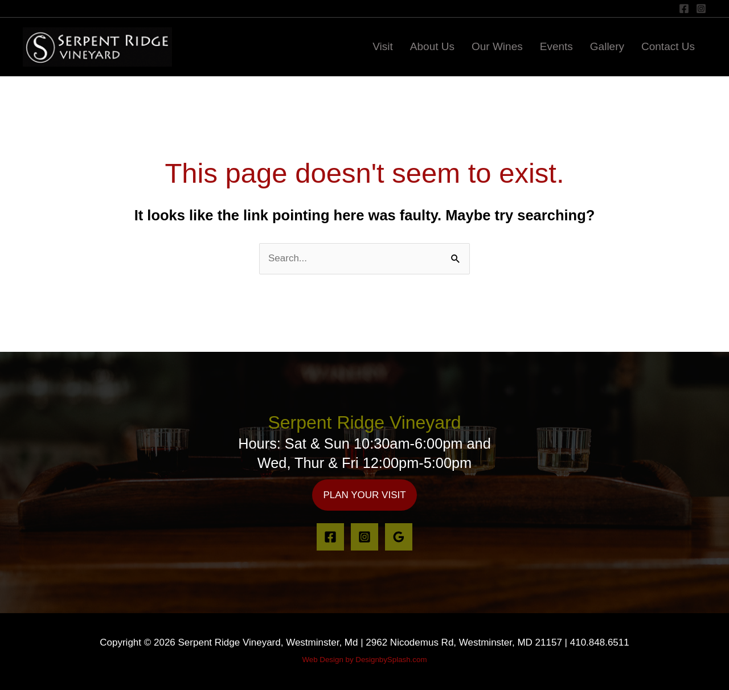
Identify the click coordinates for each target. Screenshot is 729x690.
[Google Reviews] (398, 537)
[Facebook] (684, 8)
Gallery (607, 46)
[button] (364, 495)
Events (556, 46)
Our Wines (497, 46)
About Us (432, 46)
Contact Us (668, 46)
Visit (382, 46)
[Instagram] (701, 8)
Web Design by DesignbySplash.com (364, 659)
